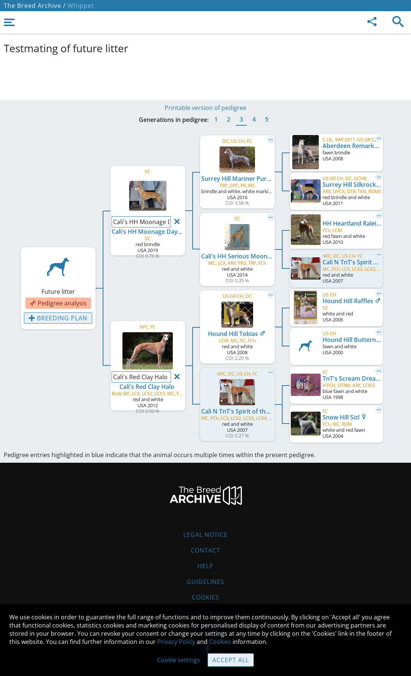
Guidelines (205, 582)
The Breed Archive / (35, 5)
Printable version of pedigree (205, 108)
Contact (205, 550)
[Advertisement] (185, 75)
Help (205, 566)
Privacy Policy (176, 642)
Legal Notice (205, 535)
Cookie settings (178, 660)
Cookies (205, 597)
